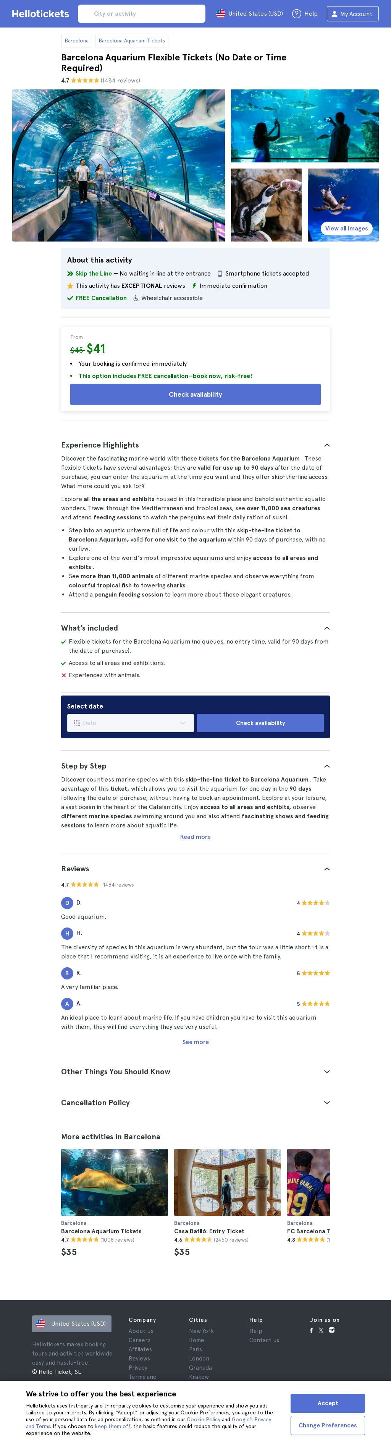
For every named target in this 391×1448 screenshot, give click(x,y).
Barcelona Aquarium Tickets (132, 40)
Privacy (138, 1367)
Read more (195, 836)
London (199, 1358)
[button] (195, 445)
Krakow (199, 1376)
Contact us (264, 1340)
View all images (346, 228)
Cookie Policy (203, 1419)
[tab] (195, 445)
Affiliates (140, 1349)
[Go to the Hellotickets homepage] (42, 13)
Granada (200, 1367)
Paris (195, 1349)
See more (196, 1042)
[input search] (141, 14)
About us (141, 1331)
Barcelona (77, 40)
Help (255, 1331)
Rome (196, 1340)
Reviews (139, 1358)
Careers (139, 1340)
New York (201, 1331)
